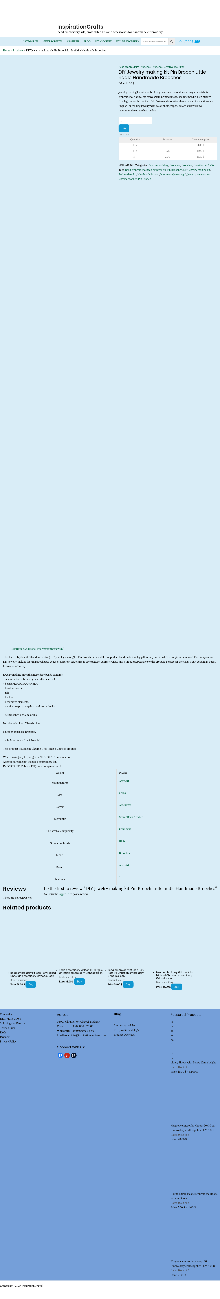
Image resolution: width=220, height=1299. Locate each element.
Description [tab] (17, 648)
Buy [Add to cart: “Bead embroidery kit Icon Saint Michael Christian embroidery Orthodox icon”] (176, 986)
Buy (124, 128)
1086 (122, 841)
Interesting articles (124, 1025)
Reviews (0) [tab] (57, 648)
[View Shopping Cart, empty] (188, 41)
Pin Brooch (144, 179)
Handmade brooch (148, 174)
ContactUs (6, 1014)
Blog (87, 41)
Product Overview (124, 1034)
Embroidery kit (127, 174)
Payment (5, 1037)
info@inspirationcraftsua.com (88, 1035)
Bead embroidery (129, 67)
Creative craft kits (174, 67)
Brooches (145, 67)
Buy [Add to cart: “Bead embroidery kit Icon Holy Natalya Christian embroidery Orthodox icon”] (128, 984)
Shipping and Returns (12, 1023)
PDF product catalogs (126, 1030)
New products (52, 41)
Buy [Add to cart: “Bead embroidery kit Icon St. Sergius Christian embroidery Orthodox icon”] (79, 981)
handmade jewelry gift (173, 174)
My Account (103, 41)
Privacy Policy (8, 1041)
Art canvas (125, 805)
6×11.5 (122, 793)
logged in (64, 894)
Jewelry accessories (198, 174)
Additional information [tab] (37, 648)
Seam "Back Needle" (131, 817)
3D (120, 877)
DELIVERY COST (10, 1018)
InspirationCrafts (80, 26)
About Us (73, 41)
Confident (125, 829)
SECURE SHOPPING (127, 41)
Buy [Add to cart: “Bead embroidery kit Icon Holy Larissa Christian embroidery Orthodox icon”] (31, 984)
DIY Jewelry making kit (196, 170)
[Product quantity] (135, 120)
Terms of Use (7, 1028)
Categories (30, 41)
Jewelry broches (128, 179)
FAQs (3, 1032)
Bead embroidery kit (158, 170)
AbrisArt (124, 781)
